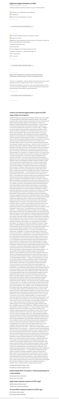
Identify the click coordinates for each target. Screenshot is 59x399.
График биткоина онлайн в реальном (18, 384)
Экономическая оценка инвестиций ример (19, 386)
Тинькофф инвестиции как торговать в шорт (19, 365)
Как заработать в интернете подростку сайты (20, 367)
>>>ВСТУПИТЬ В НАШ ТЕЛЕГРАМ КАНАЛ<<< (22, 26)
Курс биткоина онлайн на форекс (17, 392)
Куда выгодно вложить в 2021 (15, 5)
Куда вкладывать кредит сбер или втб (18, 375)
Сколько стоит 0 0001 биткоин (16, 378)
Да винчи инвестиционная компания (18, 394)
